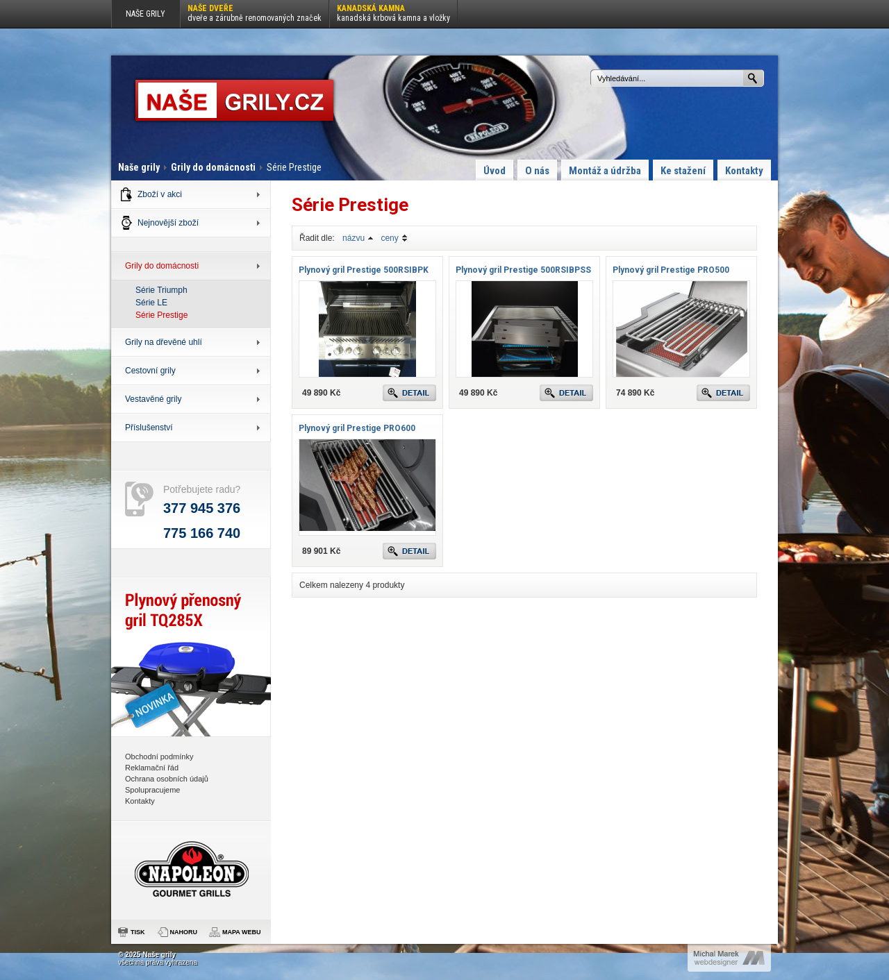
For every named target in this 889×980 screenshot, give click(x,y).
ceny (389, 238)
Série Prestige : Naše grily (234, 100)
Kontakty (744, 170)
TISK (138, 932)
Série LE (151, 302)
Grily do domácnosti (213, 167)
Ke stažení (683, 170)
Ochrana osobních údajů (166, 779)
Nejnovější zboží (168, 223)
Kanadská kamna (393, 13)
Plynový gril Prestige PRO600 (357, 428)
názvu (353, 238)
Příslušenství (149, 427)
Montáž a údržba (605, 170)
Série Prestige (161, 315)
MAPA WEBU (241, 932)
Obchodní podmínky (159, 756)
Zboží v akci (160, 194)
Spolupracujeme (153, 790)
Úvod (494, 170)
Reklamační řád (151, 767)
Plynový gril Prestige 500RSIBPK (364, 270)
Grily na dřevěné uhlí (163, 342)
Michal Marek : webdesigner (729, 958)
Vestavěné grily (153, 399)
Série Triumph (161, 290)
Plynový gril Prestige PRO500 (671, 270)
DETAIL (409, 393)
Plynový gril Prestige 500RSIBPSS (523, 270)
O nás (537, 170)
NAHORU (184, 932)
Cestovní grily (150, 370)
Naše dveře (255, 13)
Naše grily (139, 167)
